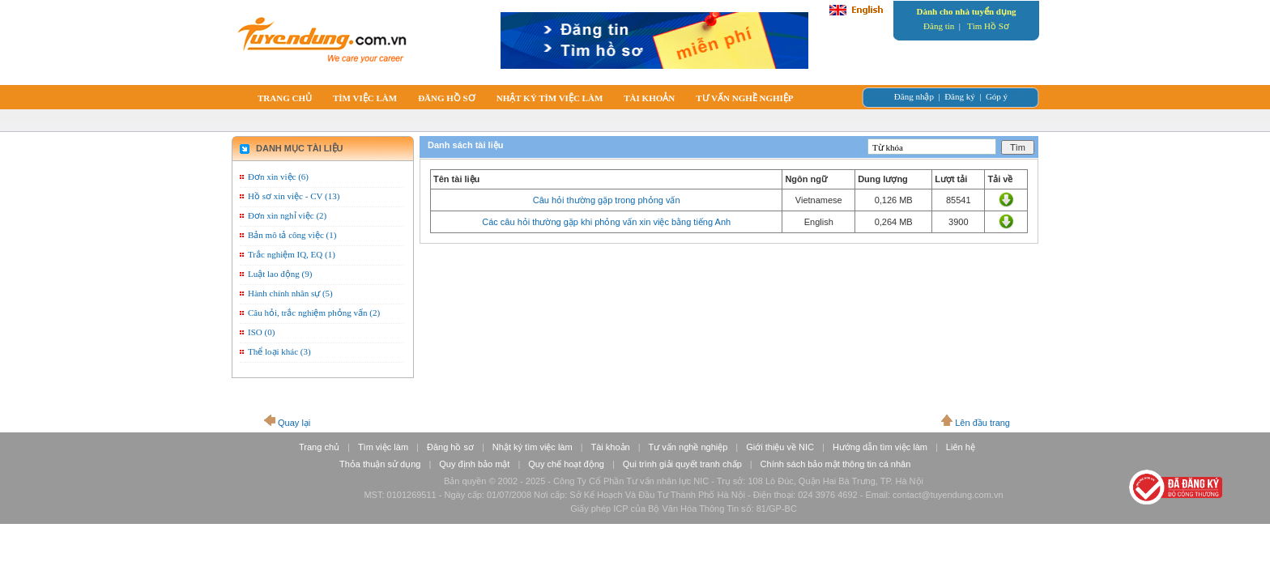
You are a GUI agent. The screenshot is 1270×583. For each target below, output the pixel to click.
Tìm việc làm (383, 447)
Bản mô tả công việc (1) (292, 235)
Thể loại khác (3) (279, 351)
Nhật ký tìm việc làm (532, 447)
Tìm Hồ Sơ (988, 26)
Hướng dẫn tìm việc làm (880, 447)
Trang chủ (319, 447)
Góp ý (997, 96)
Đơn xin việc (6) (278, 176)
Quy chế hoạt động (566, 464)
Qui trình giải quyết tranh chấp (682, 464)
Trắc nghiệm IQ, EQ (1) (291, 254)
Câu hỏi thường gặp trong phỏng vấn (606, 200)
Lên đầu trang (982, 423)
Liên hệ (960, 447)
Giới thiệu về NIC (780, 447)
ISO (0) (261, 332)
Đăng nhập (914, 96)
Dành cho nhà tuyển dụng (966, 11)
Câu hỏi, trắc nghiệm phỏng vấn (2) (314, 312)
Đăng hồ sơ (450, 447)
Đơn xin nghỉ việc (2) (287, 215)
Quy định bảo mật (474, 464)
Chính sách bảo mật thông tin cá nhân (836, 464)
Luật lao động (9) (280, 274)
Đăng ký (959, 96)
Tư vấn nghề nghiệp (688, 447)
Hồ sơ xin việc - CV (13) (293, 196)
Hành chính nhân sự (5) (290, 293)
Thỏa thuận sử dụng (379, 464)
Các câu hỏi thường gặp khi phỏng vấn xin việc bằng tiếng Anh (606, 222)
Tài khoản (610, 447)
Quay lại (294, 423)
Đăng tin (938, 26)
